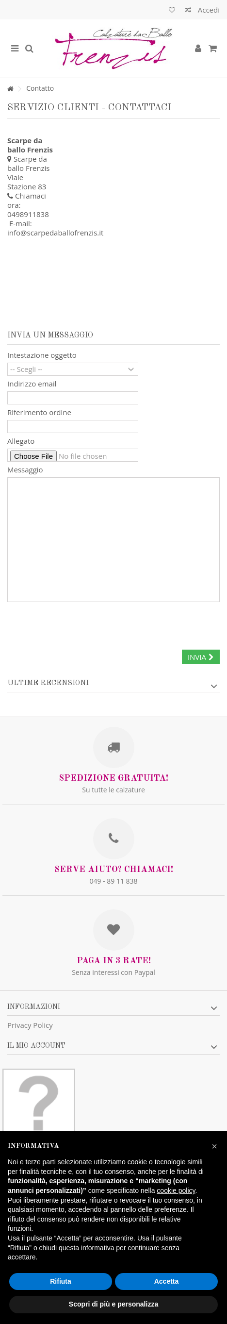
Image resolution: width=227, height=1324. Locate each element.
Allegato (20, 441)
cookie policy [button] (176, 1190)
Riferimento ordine (39, 412)
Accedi (208, 10)
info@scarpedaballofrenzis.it (55, 232)
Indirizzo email (31, 383)
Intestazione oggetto (42, 355)
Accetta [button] (166, 1281)
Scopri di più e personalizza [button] (113, 1304)
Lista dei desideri (172, 10)
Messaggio (25, 469)
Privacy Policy (30, 1025)
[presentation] (81, 624)
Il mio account (36, 1045)
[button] (214, 1146)
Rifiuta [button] (60, 1281)
